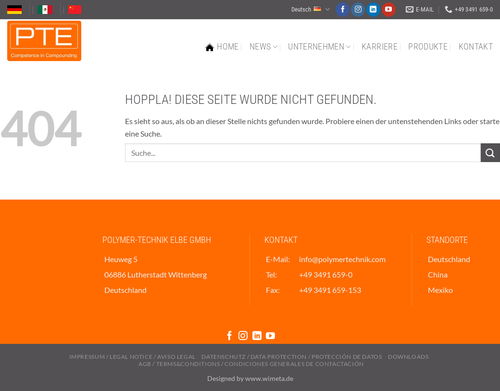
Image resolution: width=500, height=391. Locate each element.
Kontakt (476, 46)
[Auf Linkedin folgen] (373, 9)
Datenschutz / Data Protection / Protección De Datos (291, 356)
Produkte (428, 46)
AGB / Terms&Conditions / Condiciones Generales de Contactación (251, 363)
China (438, 274)
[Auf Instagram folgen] (358, 9)
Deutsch (310, 9)
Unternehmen (319, 46)
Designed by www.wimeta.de (250, 378)
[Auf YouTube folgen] (389, 9)
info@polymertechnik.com (342, 259)
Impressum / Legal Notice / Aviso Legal (132, 356)
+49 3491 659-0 (325, 274)
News (263, 46)
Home (221, 47)
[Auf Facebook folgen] (343, 9)
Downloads (408, 356)
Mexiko (440, 289)
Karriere (380, 46)
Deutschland (449, 259)
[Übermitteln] (490, 152)
